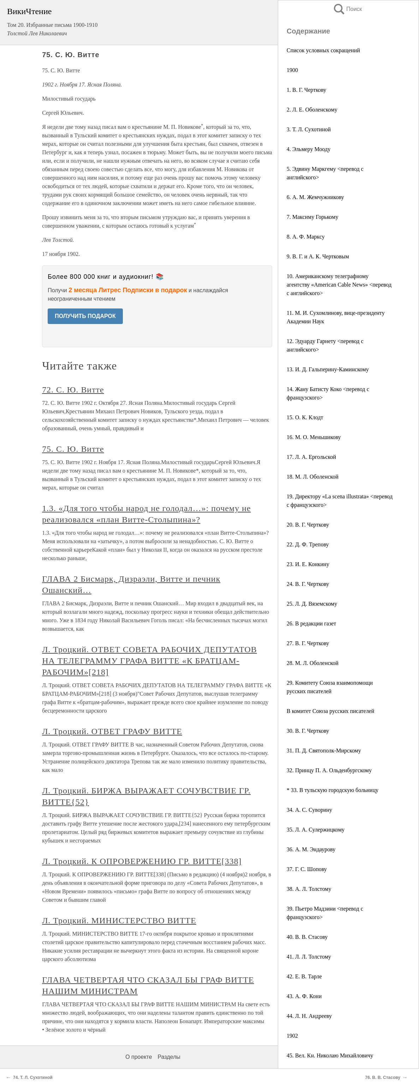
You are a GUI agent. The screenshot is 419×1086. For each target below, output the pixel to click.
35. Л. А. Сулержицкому (316, 830)
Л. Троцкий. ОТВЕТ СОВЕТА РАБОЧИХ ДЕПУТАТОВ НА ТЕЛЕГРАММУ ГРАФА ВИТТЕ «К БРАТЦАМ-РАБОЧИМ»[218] (149, 661)
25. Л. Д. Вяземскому (312, 604)
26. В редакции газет (311, 623)
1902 (292, 1036)
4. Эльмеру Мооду (308, 149)
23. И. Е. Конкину (308, 564)
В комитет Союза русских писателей (330, 711)
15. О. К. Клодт (305, 417)
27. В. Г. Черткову (308, 643)
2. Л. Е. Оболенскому (312, 110)
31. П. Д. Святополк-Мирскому (324, 751)
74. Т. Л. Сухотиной (33, 1077)
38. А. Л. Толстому (309, 889)
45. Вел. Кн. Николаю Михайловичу (330, 1055)
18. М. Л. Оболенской (313, 477)
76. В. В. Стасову (382, 1077)
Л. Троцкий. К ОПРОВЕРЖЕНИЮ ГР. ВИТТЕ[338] (141, 861)
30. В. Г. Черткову (308, 731)
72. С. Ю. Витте (73, 389)
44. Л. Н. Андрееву (309, 1016)
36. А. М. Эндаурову (311, 849)
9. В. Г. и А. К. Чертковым (318, 256)
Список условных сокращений (323, 50)
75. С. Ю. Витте (73, 449)
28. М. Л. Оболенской (313, 663)
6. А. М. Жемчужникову (315, 197)
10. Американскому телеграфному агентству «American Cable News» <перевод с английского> (339, 284)
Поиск (347, 9)
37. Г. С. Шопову (307, 869)
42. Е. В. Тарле (304, 976)
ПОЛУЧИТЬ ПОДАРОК (85, 316)
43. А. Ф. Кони (304, 996)
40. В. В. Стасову (307, 937)
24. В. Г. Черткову (308, 584)
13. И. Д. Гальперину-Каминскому (328, 369)
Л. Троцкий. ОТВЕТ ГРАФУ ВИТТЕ (112, 731)
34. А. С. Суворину (309, 810)
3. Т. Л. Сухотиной (309, 129)
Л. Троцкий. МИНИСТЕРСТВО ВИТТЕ (119, 920)
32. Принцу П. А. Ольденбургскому (329, 770)
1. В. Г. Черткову (306, 90)
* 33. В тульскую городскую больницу (332, 790)
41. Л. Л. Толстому (309, 957)
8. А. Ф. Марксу (306, 237)
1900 (292, 70)
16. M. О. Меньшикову (314, 437)
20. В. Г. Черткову (308, 525)
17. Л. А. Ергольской (311, 457)
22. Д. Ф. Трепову (308, 544)
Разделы (169, 1057)
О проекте (138, 1057)
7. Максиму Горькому (312, 217)
